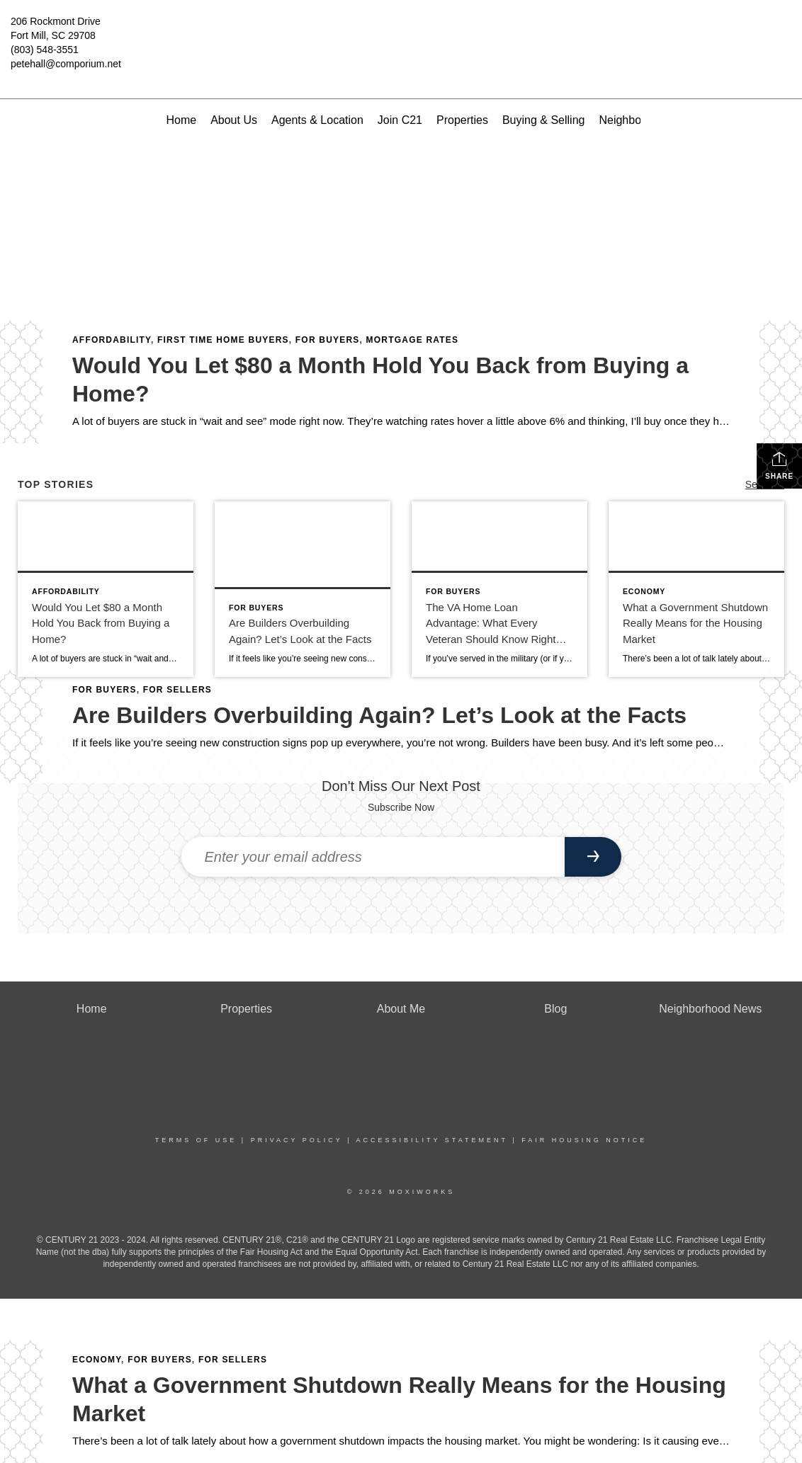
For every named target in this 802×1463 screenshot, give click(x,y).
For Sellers (232, 1360)
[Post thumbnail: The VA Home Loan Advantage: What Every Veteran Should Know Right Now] (499, 589)
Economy (96, 1360)
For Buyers (327, 340)
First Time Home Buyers (223, 340)
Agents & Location (317, 120)
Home (181, 120)
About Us (233, 120)
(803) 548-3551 (45, 49)
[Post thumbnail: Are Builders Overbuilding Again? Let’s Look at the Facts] (302, 589)
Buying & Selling (543, 120)
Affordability (111, 340)
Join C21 (400, 120)
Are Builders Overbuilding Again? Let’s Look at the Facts (379, 715)
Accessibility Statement (432, 1140)
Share (779, 465)
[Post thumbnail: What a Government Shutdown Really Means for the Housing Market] (696, 589)
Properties (462, 120)
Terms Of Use (196, 1140)
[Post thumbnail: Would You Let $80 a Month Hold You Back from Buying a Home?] (105, 589)
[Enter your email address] (373, 857)
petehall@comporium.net (66, 63)
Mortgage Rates (412, 340)
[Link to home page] (401, 32)
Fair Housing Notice (584, 1140)
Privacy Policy (297, 1140)
